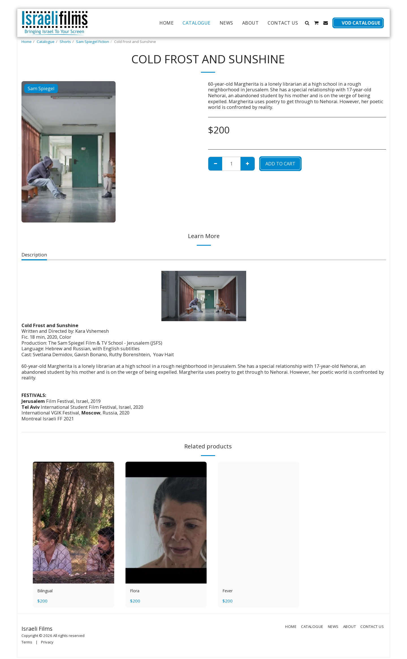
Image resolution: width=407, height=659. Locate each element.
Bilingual (47, 591)
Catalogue (46, 41)
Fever (228, 591)
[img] (73, 523)
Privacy (47, 643)
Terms (26, 643)
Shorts (65, 41)
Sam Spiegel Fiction (92, 41)
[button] (307, 23)
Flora (135, 591)
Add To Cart (280, 163)
